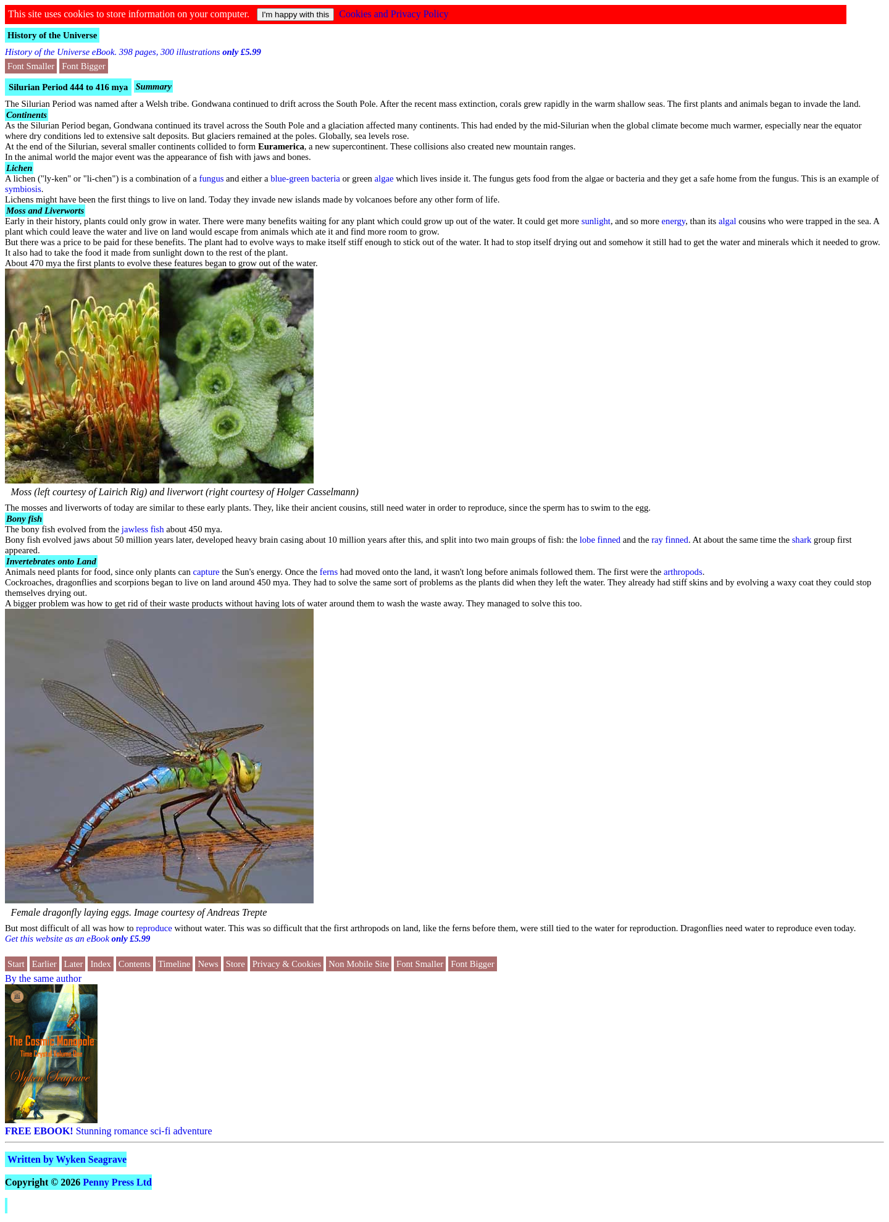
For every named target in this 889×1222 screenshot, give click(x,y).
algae (384, 178)
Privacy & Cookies (287, 964)
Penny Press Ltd (117, 1182)
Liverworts (64, 211)
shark (802, 540)
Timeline (174, 964)
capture (206, 572)
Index (100, 964)
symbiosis (23, 189)
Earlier (44, 964)
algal (727, 221)
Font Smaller (30, 66)
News (208, 964)
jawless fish (143, 529)
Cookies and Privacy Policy (393, 14)
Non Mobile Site (358, 964)
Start (16, 964)
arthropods (683, 572)
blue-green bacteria (305, 178)
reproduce (154, 928)
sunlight (596, 221)
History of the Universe (52, 35)
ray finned (669, 540)
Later (73, 964)
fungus (211, 178)
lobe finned (600, 540)
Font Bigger (83, 66)
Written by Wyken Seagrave (67, 1159)
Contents (135, 964)
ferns (329, 572)
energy (674, 221)
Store (235, 964)
